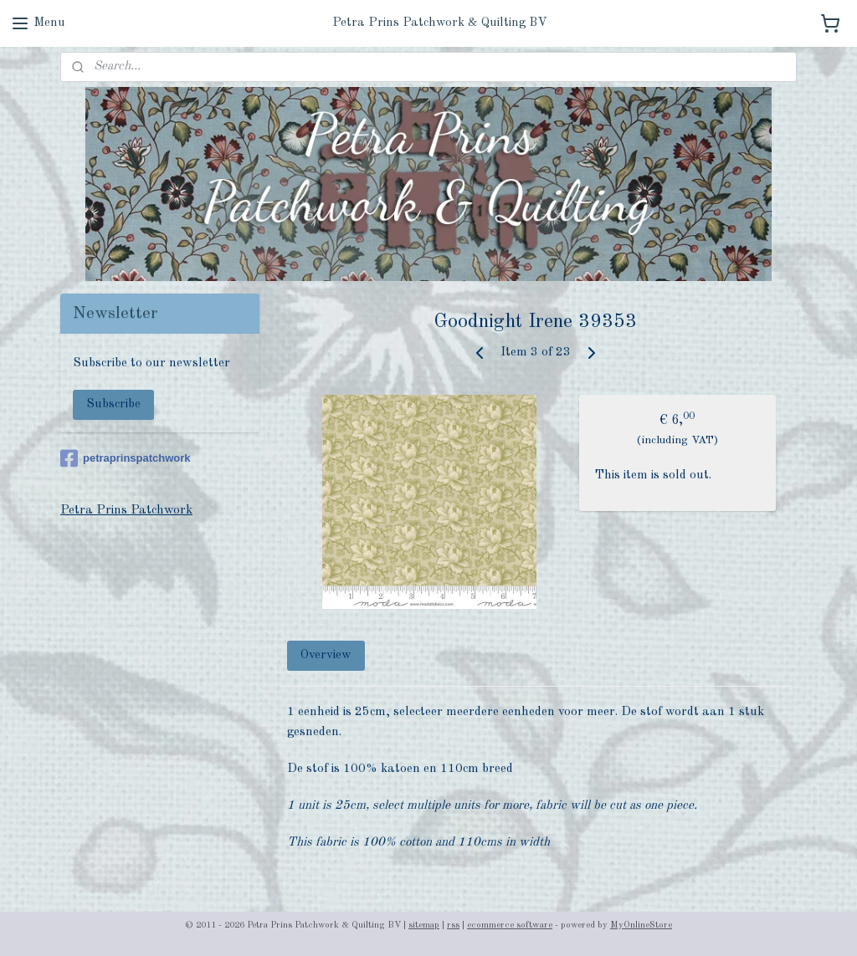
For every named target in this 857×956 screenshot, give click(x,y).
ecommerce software (509, 925)
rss (453, 925)
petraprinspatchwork (125, 458)
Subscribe (113, 404)
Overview (326, 654)
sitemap (423, 925)
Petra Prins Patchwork (126, 510)
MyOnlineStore (641, 925)
